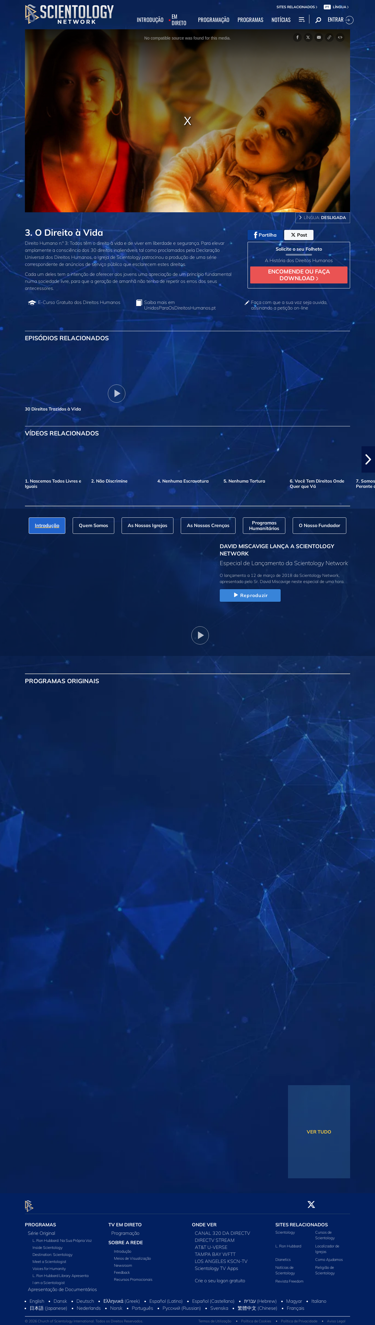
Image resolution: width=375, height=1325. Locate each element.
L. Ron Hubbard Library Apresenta (60, 1272)
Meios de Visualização (132, 1255)
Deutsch (85, 1298)
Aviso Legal (336, 1317)
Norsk (116, 1305)
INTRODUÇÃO (150, 19)
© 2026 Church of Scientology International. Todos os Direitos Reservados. (84, 1317)
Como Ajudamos (329, 1256)
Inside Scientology (48, 1244)
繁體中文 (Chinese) (257, 1305)
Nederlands (89, 1305)
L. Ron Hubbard (288, 1242)
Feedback (122, 1269)
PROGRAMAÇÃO (213, 19)
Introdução (122, 1248)
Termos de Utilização (214, 1317)
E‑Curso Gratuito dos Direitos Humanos (79, 302)
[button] (368, 459)
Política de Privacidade (299, 1317)
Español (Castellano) (213, 1298)
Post (299, 235)
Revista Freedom (289, 1277)
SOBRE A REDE (125, 1239)
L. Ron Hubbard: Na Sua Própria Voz (62, 1237)
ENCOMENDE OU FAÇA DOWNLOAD (299, 275)
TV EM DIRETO (125, 1221)
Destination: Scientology (53, 1251)
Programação (125, 1230)
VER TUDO (319, 1132)
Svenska (219, 1305)
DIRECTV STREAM (215, 1237)
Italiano (318, 1298)
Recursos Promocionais (133, 1276)
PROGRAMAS (250, 19)
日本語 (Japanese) (48, 1305)
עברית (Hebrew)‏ (260, 1298)
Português (142, 1305)
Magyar (294, 1298)
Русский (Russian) (182, 1305)
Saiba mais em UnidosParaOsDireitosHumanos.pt (180, 305)
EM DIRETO (179, 20)
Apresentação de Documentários (62, 1286)
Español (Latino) (166, 1298)
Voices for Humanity (49, 1265)
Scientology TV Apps (216, 1265)
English (37, 1298)
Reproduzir (250, 595)
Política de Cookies (256, 1317)
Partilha (265, 235)
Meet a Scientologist (49, 1258)
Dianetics (283, 1256)
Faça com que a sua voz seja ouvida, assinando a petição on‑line (289, 305)
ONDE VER (204, 1221)
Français (295, 1305)
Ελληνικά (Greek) (121, 1298)
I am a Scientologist (49, 1279)
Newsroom (123, 1262)
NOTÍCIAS (281, 19)
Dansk (60, 1298)
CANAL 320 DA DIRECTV (222, 1230)
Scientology (285, 1229)
